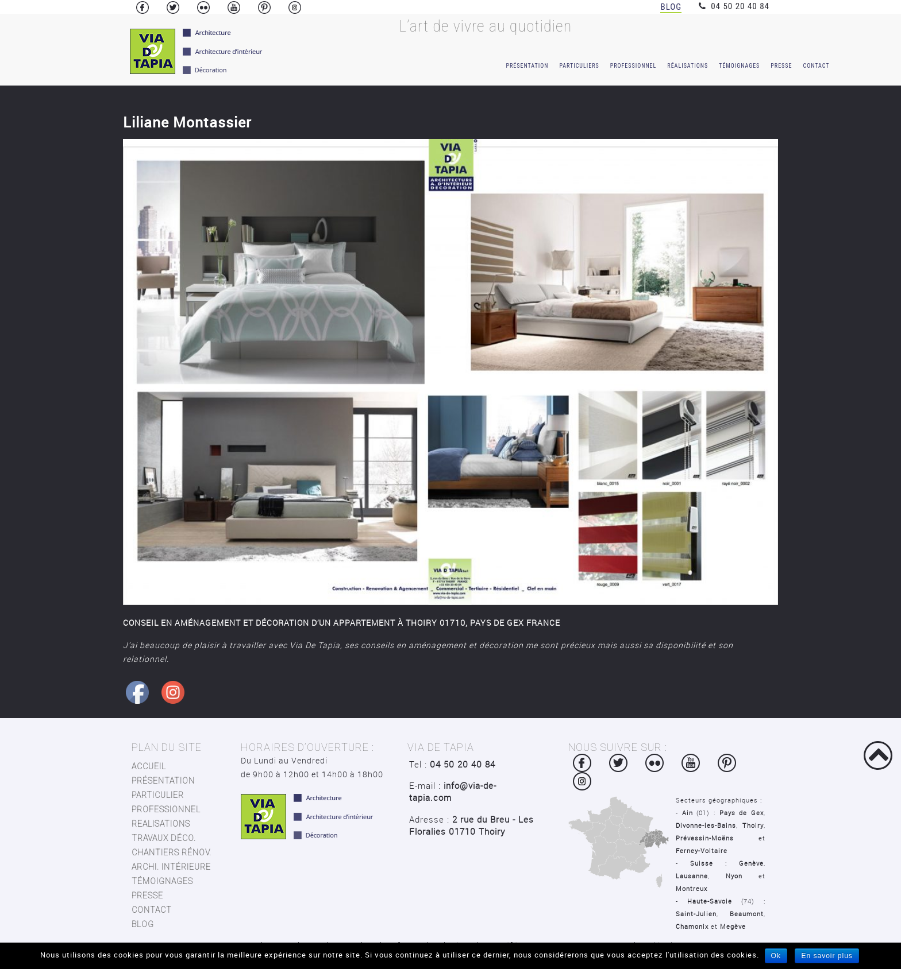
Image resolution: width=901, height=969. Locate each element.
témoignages (739, 66)
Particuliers (579, 66)
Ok (776, 956)
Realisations (161, 823)
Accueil (149, 766)
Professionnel (633, 66)
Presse (781, 66)
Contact (816, 66)
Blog (670, 7)
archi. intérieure (171, 866)
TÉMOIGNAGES (162, 881)
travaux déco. (164, 838)
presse (147, 895)
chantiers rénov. (171, 852)
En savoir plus (826, 956)
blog (143, 924)
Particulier (158, 795)
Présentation (527, 66)
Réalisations (687, 66)
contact (152, 909)
